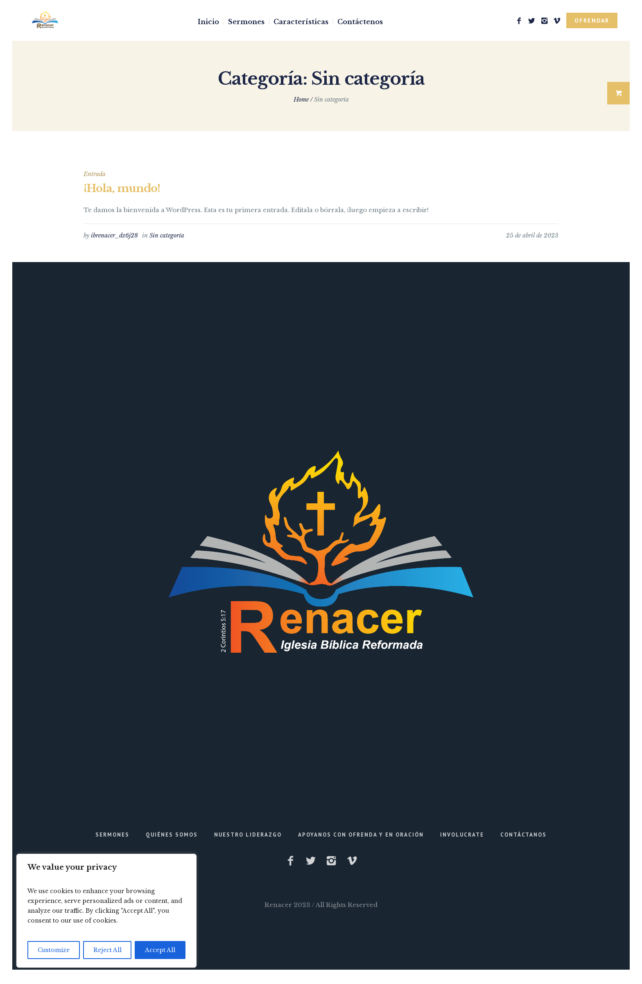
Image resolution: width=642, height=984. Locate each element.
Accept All (160, 950)
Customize (54, 950)
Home (301, 99)
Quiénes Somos (172, 834)
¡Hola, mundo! (122, 188)
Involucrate (462, 834)
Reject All (107, 950)
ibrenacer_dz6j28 (114, 235)
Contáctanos (523, 834)
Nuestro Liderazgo (248, 834)
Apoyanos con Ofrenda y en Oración (361, 834)
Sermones (112, 834)
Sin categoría (166, 235)
